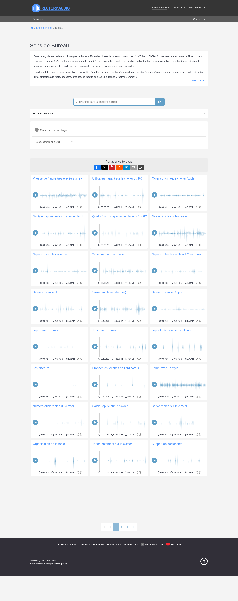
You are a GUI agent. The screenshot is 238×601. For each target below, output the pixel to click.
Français (37, 19)
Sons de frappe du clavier (48, 184)
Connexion (199, 19)
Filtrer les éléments (43, 156)
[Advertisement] (119, 111)
